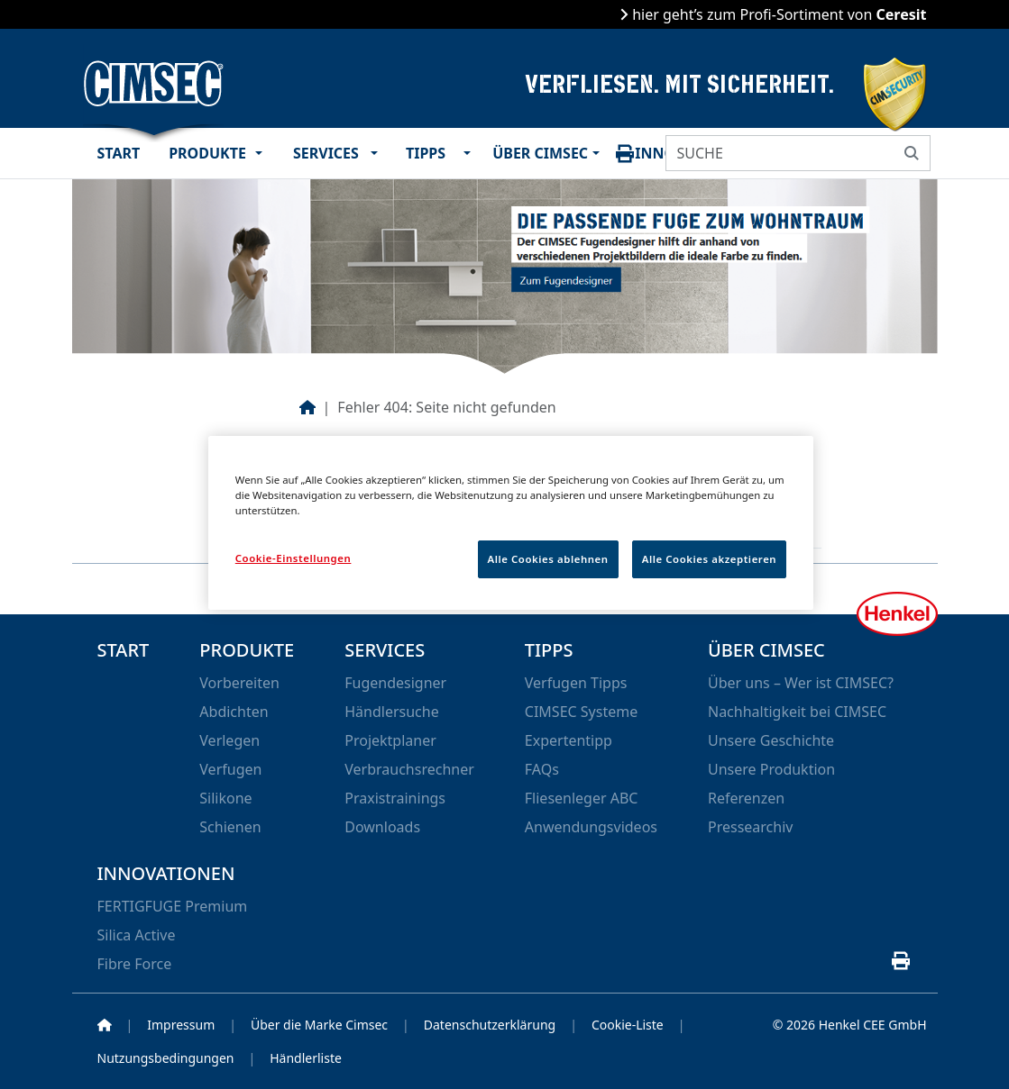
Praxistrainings (394, 798)
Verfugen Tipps (576, 683)
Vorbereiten (239, 683)
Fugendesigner (395, 683)
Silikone (225, 798)
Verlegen (229, 740)
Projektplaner (390, 740)
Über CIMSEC (538, 153)
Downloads (382, 827)
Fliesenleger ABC (581, 798)
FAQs (542, 769)
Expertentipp (568, 740)
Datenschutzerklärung (489, 1024)
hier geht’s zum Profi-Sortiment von (777, 14)
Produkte (207, 153)
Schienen (230, 827)
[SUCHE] (779, 153)
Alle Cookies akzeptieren (709, 559)
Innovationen (166, 873)
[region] (510, 523)
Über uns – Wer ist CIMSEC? (801, 683)
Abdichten (233, 711)
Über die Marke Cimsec (319, 1024)
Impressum (181, 1024)
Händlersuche (391, 711)
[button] (263, 153)
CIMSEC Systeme (581, 711)
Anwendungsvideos (591, 827)
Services (326, 153)
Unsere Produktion (771, 769)
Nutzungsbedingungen (165, 1057)
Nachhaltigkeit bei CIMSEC (797, 711)
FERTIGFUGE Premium (172, 906)
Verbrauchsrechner (409, 769)
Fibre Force (134, 964)
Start (119, 153)
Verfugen (230, 769)
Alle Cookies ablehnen (548, 559)
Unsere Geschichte (771, 740)
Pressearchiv (750, 827)
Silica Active (136, 935)
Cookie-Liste (628, 1024)
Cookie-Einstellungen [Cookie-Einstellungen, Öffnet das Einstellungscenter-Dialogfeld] (293, 558)
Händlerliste (306, 1057)
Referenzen (746, 798)
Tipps (425, 153)
